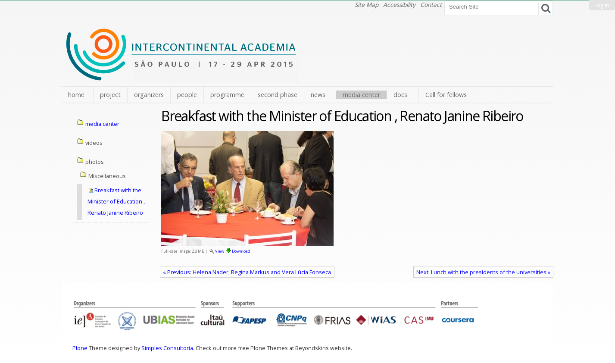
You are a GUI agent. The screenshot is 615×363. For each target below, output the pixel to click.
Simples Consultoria (167, 348)
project (110, 95)
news (318, 95)
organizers (149, 95)
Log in (601, 5)
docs (400, 95)
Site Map (366, 4)
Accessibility (399, 4)
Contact (431, 4)
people (187, 95)
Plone (79, 348)
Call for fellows (446, 95)
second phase (277, 95)
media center (361, 95)
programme (227, 95)
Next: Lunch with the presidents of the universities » (483, 272)
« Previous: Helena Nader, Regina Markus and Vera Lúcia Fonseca (247, 272)
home (76, 95)
